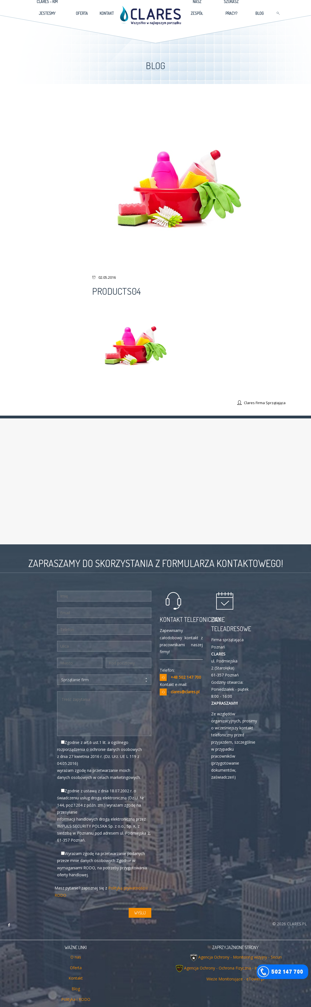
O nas (75, 957)
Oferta (76, 967)
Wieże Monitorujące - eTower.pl (235, 979)
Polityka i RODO (75, 999)
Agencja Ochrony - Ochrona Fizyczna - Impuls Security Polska (239, 968)
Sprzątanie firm (104, 680)
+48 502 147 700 (186, 677)
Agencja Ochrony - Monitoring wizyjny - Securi (240, 957)
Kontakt (76, 978)
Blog (76, 988)
